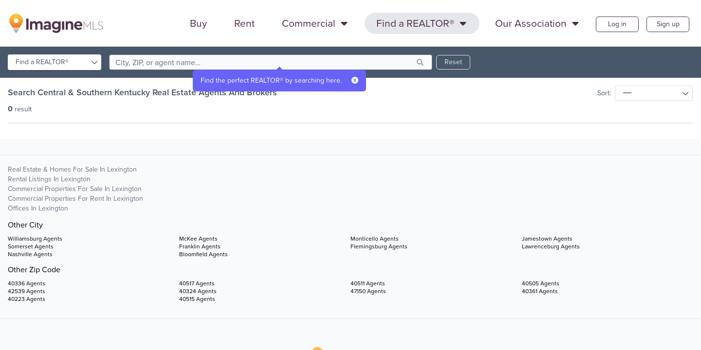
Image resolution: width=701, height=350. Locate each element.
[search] (270, 62)
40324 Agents (198, 291)
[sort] (654, 93)
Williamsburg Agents (35, 239)
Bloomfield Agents (203, 254)
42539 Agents (26, 291)
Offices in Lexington (38, 208)
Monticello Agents (374, 239)
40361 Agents (540, 291)
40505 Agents (540, 283)
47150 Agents (368, 291)
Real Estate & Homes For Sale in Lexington (72, 169)
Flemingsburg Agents (378, 246)
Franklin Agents (200, 246)
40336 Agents (26, 283)
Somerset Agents (31, 246)
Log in (617, 24)
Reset (453, 62)
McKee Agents (198, 239)
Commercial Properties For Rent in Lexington (75, 198)
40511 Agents (367, 283)
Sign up (668, 24)
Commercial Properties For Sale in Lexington (75, 189)
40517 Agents (197, 283)
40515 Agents (197, 299)
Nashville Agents (30, 254)
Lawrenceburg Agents (551, 246)
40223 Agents (26, 299)
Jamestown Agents (547, 239)
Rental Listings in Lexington (49, 179)
